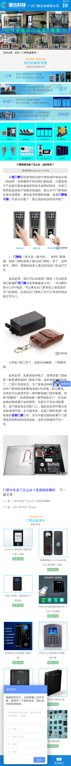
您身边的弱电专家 (35, 66)
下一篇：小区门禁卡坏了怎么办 (19, 507)
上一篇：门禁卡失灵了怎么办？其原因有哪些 (26, 501)
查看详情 (18, 558)
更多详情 (35, 524)
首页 (17, 52)
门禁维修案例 (30, 52)
